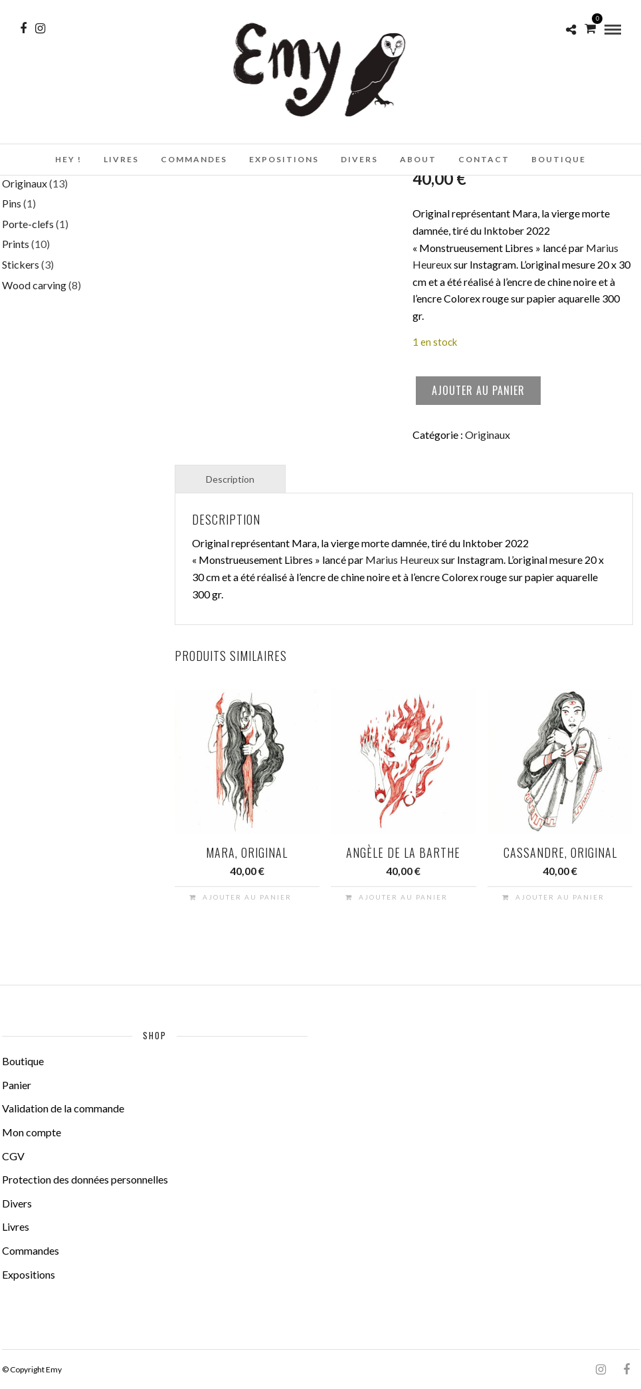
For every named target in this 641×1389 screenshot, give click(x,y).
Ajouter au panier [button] (247, 897)
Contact (483, 159)
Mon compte (31, 1132)
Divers (359, 159)
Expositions (284, 159)
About (418, 159)
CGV (13, 1156)
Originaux (487, 434)
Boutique (558, 159)
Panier (16, 1084)
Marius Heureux (402, 559)
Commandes (194, 159)
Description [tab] (230, 479)
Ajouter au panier (478, 390)
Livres (121, 159)
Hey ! (68, 159)
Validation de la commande (63, 1108)
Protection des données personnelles (85, 1179)
